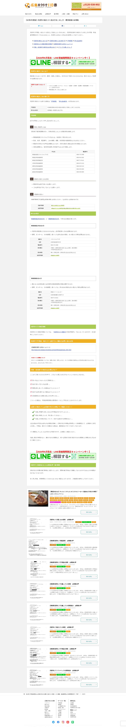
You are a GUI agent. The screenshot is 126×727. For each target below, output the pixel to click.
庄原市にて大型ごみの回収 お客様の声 (62, 519)
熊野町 (73, 502)
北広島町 (67, 498)
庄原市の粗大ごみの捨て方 (57, 40)
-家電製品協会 (72, 715)
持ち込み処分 (78, 40)
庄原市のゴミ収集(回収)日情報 (43, 44)
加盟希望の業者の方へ (49, 717)
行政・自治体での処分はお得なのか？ (45, 47)
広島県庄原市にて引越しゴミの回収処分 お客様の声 (65, 605)
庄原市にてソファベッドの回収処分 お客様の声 (64, 670)
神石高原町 (79, 502)
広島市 (71, 500)
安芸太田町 (91, 498)
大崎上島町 (80, 498)
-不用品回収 (60, 702)
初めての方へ (28, 14)
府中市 (80, 500)
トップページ (47, 702)
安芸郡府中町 (53, 500)
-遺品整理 (59, 704)
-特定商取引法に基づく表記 (75, 707)
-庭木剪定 (59, 715)
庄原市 (75, 500)
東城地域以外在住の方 (38, 219)
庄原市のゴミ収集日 (60, 332)
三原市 (52, 498)
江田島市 (64, 502)
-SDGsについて (73, 713)
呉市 (71, 498)
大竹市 (86, 498)
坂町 (75, 498)
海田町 (69, 502)
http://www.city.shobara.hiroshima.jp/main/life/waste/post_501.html (51, 350)
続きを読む (91, 512)
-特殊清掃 (59, 710)
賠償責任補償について (49, 715)
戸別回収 (70, 40)
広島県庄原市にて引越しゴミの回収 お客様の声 (64, 584)
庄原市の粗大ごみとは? (41, 40)
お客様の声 (48, 14)
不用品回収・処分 (86, 522)
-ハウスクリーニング (61, 709)
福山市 (85, 502)
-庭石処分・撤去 (61, 707)
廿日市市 (86, 500)
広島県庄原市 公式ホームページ (63, 44)
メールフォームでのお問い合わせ (86, 9)
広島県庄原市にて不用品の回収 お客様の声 (63, 562)
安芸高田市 (60, 500)
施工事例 (56, 14)
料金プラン (75, 14)
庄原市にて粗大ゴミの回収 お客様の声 (62, 627)
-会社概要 (72, 702)
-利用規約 (72, 704)
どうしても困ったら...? (65, 47)
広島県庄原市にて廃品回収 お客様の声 (62, 540)
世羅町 (61, 498)
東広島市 (91, 500)
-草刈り (59, 717)
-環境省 (71, 712)
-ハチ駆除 (59, 712)
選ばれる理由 (38, 14)
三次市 (56, 498)
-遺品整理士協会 (73, 716)
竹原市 (90, 502)
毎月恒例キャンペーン (55, 502)
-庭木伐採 (59, 713)
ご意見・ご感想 (66, 14)
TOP (51, 694)
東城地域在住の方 (54, 219)
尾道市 (66, 500)
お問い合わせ (85, 14)
